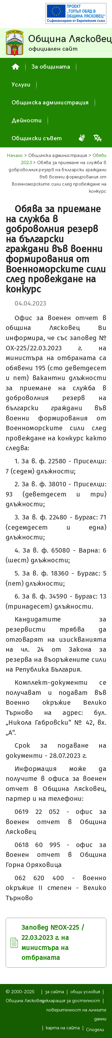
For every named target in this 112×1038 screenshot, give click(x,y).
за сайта (54, 992)
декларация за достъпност (70, 1001)
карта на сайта (63, 1028)
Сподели (95, 1030)
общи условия (85, 992)
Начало (15, 155)
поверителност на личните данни (76, 1014)
